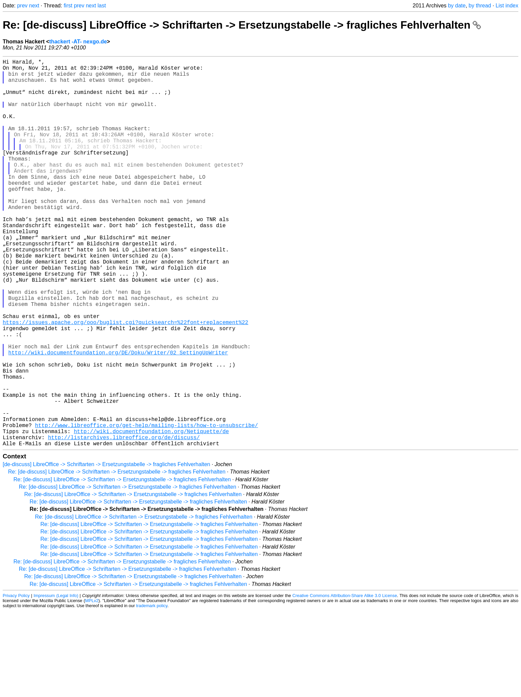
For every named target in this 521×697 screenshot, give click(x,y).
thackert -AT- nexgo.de (78, 41)
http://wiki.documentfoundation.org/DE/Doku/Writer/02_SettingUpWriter (118, 418)
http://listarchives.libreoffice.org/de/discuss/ (124, 522)
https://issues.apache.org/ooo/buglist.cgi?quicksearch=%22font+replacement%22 (125, 381)
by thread (479, 5)
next (34, 5)
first (68, 5)
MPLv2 (92, 686)
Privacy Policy (16, 681)
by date (456, 5)
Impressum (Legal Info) (56, 681)
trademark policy (151, 691)
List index (506, 5)
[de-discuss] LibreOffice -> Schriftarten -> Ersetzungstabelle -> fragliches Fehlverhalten (106, 550)
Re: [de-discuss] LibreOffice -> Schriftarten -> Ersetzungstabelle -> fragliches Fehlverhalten (242, 25)
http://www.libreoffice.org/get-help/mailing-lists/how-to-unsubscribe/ (146, 507)
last (102, 5)
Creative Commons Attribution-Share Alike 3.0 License (344, 681)
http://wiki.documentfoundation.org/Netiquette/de (151, 514)
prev (22, 5)
